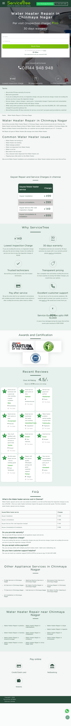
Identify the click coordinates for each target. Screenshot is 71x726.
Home (4, 115)
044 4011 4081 (51, 575)
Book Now (35, 46)
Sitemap (12, 724)
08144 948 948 (37, 68)
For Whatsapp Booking (45, 4)
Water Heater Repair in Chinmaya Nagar (20, 115)
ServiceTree (7, 721)
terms (44, 50)
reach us (51, 276)
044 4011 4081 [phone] (61, 4)
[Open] (3, 3)
